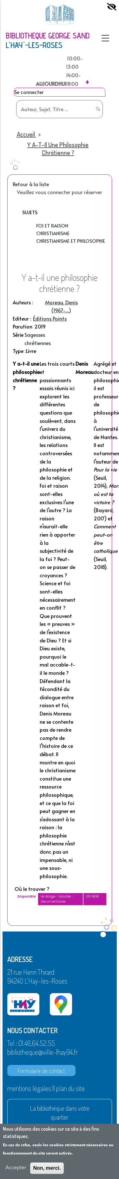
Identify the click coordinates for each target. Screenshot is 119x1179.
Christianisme (52, 233)
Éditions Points (50, 318)
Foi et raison (52, 225)
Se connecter (29, 91)
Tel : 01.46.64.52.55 (31, 1043)
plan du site (70, 1088)
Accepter (15, 1167)
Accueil (26, 134)
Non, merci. (47, 1168)
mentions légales (29, 1088)
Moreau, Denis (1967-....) (61, 306)
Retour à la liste (31, 183)
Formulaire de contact (41, 1070)
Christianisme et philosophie (70, 240)
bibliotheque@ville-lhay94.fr (42, 1051)
